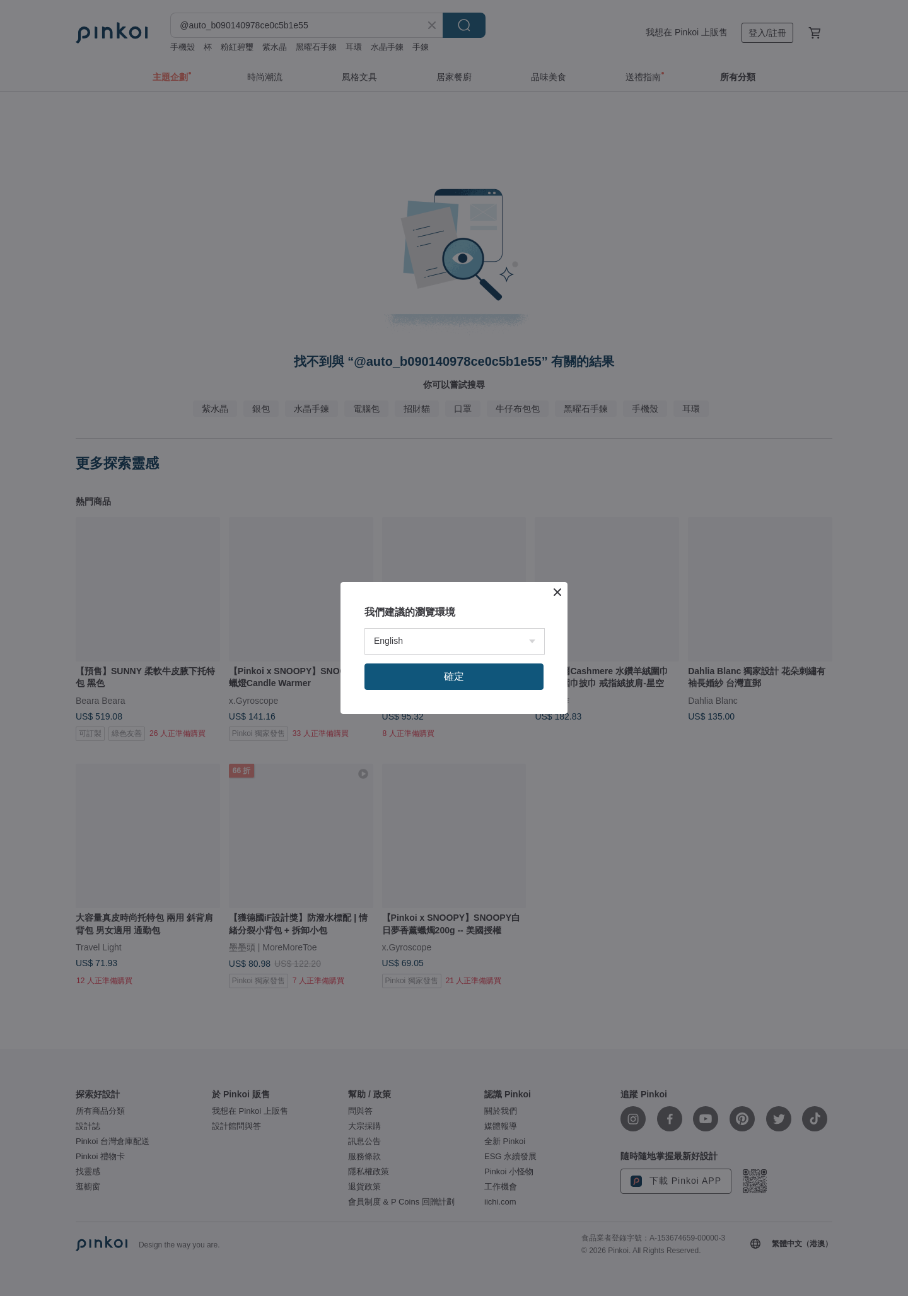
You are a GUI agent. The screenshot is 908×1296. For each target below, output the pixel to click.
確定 (454, 676)
